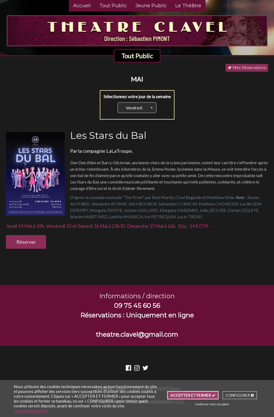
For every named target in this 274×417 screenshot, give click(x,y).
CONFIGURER (240, 395)
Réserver (26, 242)
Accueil (82, 6)
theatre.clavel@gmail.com (137, 334)
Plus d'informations (31, 410)
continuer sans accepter (212, 404)
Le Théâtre (188, 6)
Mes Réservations (247, 67)
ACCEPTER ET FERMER (192, 395)
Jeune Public (151, 6)
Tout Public (113, 6)
